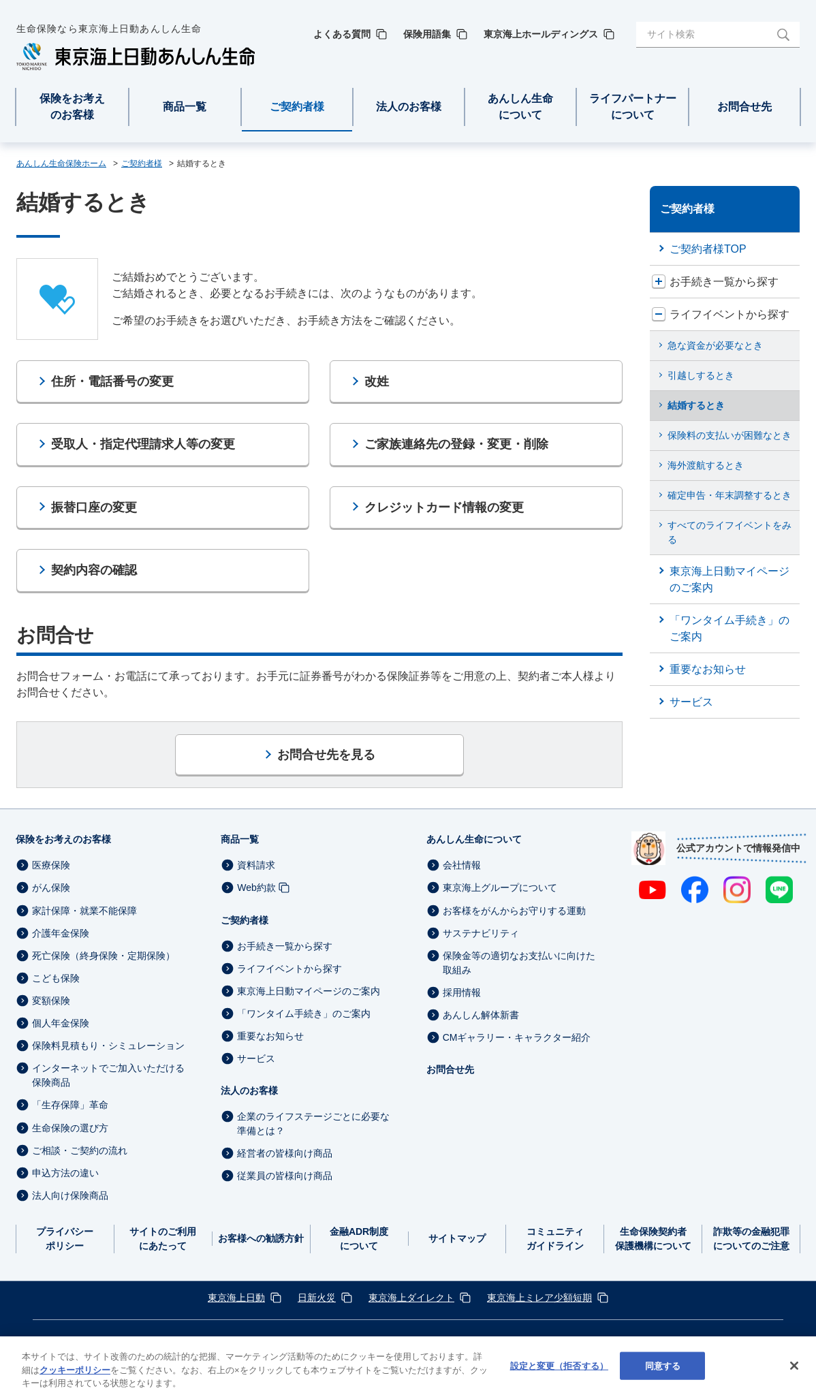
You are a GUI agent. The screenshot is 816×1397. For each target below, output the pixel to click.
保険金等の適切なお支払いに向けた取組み (519, 962)
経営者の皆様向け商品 (284, 1153)
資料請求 (256, 865)
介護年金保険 (60, 933)
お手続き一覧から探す (284, 946)
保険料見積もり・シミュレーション (108, 1045)
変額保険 (51, 1000)
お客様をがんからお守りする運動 (514, 910)
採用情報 (462, 992)
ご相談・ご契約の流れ (79, 1150)
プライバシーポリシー (64, 1238)
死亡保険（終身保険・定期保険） (103, 955)
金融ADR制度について (359, 1238)
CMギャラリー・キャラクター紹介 (517, 1037)
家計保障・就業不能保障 (84, 910)
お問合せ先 (450, 1069)
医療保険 (51, 865)
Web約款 (256, 888)
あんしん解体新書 (481, 1014)
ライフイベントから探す (289, 968)
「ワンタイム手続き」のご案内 (304, 1013)
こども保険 (56, 978)
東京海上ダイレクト (411, 1297)
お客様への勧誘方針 (261, 1238)
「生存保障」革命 (70, 1105)
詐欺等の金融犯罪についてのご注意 (751, 1238)
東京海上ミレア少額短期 (539, 1297)
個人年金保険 (60, 1023)
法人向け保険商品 (70, 1195)
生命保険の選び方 (70, 1128)
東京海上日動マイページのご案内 (308, 991)
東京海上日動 (236, 1297)
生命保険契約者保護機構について (653, 1238)
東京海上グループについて (500, 888)
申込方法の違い (65, 1172)
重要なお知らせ (270, 1036)
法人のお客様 (249, 1090)
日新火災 (317, 1297)
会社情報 (462, 865)
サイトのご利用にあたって (162, 1238)
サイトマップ (457, 1238)
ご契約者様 (244, 920)
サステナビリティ (481, 933)
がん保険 (51, 888)
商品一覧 (240, 839)
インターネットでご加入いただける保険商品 (108, 1075)
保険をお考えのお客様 (63, 839)
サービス (256, 1058)
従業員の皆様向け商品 (284, 1176)
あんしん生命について (474, 839)
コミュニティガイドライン (555, 1238)
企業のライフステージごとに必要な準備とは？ (313, 1123)
